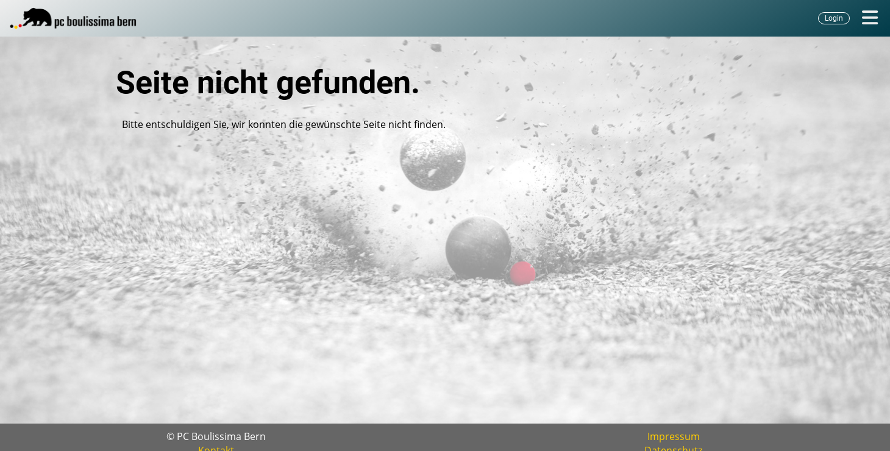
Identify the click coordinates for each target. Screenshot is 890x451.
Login (834, 18)
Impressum (673, 436)
